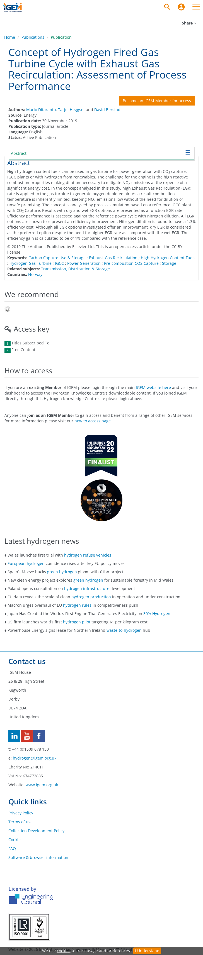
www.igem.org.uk (42, 784)
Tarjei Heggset (71, 109)
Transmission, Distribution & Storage (75, 268)
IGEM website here (153, 387)
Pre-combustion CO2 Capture (131, 263)
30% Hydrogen (156, 613)
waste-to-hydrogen (124, 630)
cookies (64, 950)
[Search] (167, 7)
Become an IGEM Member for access (157, 100)
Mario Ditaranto (41, 109)
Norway (35, 274)
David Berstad (107, 109)
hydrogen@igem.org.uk (34, 758)
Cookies (15, 839)
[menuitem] (181, 7)
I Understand (147, 950)
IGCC (59, 263)
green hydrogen (62, 571)
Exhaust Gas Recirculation (113, 257)
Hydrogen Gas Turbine (30, 263)
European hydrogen (26, 563)
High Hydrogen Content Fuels (168, 257)
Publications (32, 37)
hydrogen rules (77, 605)
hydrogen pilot (76, 622)
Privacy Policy (20, 813)
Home (9, 37)
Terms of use (20, 821)
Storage (169, 263)
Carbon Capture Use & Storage (57, 257)
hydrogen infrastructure (86, 588)
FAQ (12, 848)
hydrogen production (91, 596)
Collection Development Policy (36, 830)
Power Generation (84, 263)
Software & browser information (38, 857)
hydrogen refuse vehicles (87, 555)
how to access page (92, 420)
